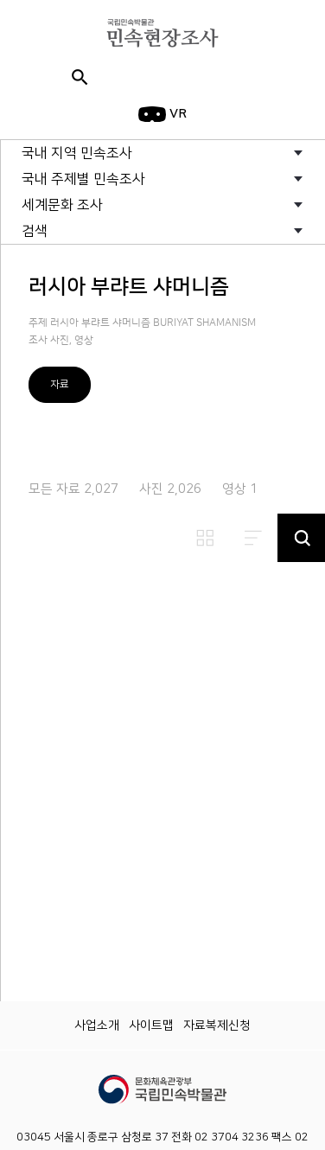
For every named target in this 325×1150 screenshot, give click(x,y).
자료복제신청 (217, 1025)
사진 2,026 (170, 489)
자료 (59, 384)
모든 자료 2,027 (73, 489)
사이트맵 (151, 1025)
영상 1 (240, 489)
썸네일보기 (205, 538)
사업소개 (96, 1025)
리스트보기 (253, 538)
